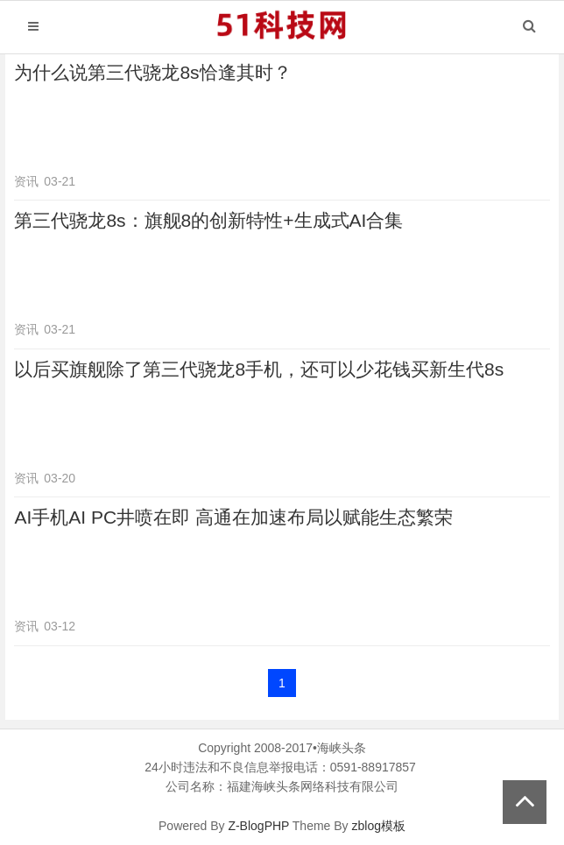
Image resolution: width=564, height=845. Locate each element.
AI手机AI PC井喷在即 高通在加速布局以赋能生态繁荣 (233, 517)
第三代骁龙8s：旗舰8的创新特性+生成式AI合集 (208, 220)
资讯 (26, 181)
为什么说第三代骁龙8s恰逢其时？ (152, 72)
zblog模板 (378, 826)
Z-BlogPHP (258, 826)
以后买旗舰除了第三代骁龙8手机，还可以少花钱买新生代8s (259, 369)
